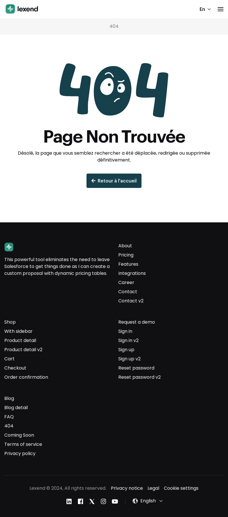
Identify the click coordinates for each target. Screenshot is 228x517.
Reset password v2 (139, 377)
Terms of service (23, 444)
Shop (10, 322)
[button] (220, 9)
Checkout (15, 368)
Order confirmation (26, 377)
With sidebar (18, 331)
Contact (127, 291)
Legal (153, 488)
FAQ (9, 416)
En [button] (205, 9)
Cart (9, 358)
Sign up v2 (129, 358)
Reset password (136, 368)
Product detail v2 (23, 349)
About (125, 245)
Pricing (125, 255)
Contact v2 (131, 301)
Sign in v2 (128, 340)
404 (8, 426)
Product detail (20, 340)
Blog (9, 398)
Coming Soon (19, 435)
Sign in (125, 331)
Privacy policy (20, 453)
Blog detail (16, 407)
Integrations (132, 273)
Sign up (126, 349)
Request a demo (136, 322)
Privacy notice (127, 488)
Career (126, 282)
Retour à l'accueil (114, 180)
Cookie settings (181, 488)
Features (128, 264)
